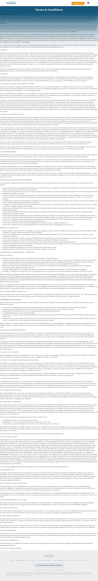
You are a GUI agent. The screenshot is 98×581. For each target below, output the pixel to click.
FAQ (27, 560)
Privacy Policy (77, 95)
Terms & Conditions (58, 560)
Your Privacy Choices (80, 560)
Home (12, 560)
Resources (33, 560)
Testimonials (41, 560)
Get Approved (78, 3)
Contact (48, 560)
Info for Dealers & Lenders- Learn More (49, 565)
